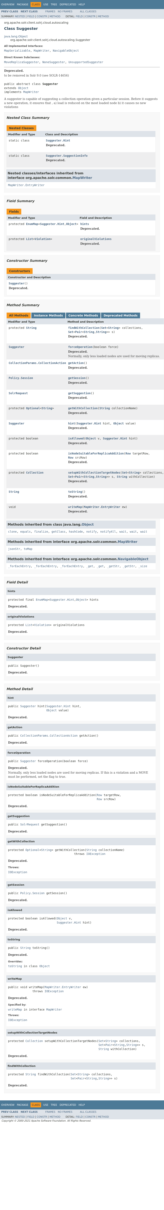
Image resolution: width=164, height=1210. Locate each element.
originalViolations (96, 239)
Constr (42, 16)
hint (71, 423)
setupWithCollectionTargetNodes (94, 472)
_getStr (113, 566)
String (31, 327)
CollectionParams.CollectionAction (37, 363)
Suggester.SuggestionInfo (66, 155)
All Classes (88, 11)
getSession (76, 378)
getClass (58, 531)
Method (55, 16)
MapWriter (41, 50)
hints (84, 224)
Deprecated (68, 4)
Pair (78, 332)
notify (91, 531)
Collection (34, 472)
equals (25, 531)
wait (122, 531)
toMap (28, 549)
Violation (42, 239)
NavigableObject (66, 50)
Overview (7, 4)
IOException (95, 853)
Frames (50, 11)
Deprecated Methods (120, 315)
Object (23, 88)
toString (75, 491)
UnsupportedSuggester (85, 62)
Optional (33, 408)
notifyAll (108, 531)
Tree (54, 4)
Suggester (16, 283)
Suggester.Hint (58, 140)
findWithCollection (83, 327)
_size (142, 566)
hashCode (76, 531)
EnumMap (32, 224)
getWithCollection (83, 408)
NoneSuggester (53, 62)
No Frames (65, 11)
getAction (76, 363)
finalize (41, 531)
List (29, 239)
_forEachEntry (19, 566)
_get (89, 566)
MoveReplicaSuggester (21, 62)
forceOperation (80, 347)
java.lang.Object (16, 36)
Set (103, 327)
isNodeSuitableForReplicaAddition (96, 453)
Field (30, 16)
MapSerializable (17, 50)
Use (45, 4)
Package (22, 4)
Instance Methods (48, 315)
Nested (20, 16)
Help (82, 4)
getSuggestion (79, 393)
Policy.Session (21, 378)
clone (12, 531)
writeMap (75, 507)
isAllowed (76, 438)
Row (128, 453)
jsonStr (14, 549)
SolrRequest (18, 393)
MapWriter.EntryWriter (26, 185)
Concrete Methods (83, 315)
